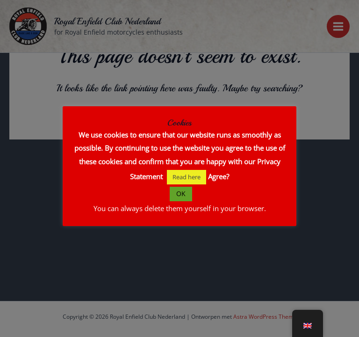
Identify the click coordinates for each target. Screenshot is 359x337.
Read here (186, 177)
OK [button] (181, 193)
